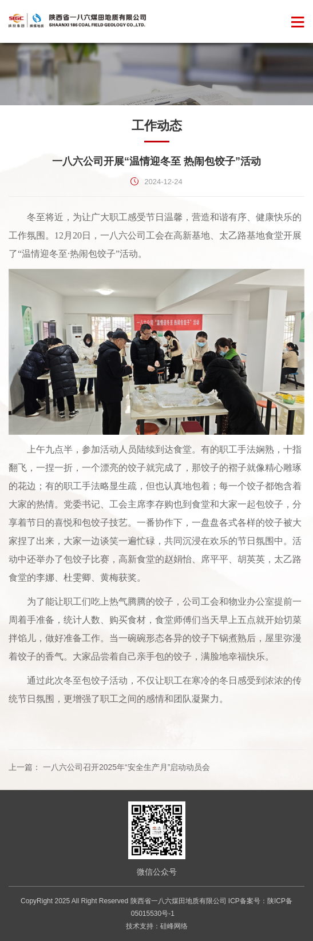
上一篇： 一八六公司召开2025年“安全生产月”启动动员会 (109, 767)
